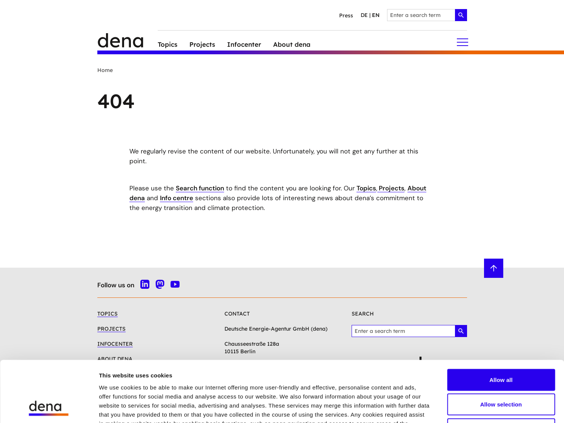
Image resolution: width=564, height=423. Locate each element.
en (376, 15)
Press (346, 15)
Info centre (176, 198)
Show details (395, 408)
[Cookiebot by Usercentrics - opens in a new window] (49, 408)
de (364, 15)
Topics (366, 188)
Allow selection (501, 349)
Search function (200, 188)
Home (105, 70)
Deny (501, 373)
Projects (390, 188)
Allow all (501, 324)
